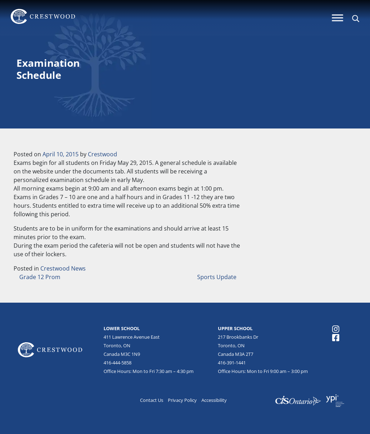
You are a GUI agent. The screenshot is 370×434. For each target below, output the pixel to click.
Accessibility (214, 400)
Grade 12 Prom (39, 277)
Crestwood (102, 154)
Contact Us (151, 400)
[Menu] (337, 17)
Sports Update (217, 277)
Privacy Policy (182, 400)
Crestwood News (63, 268)
